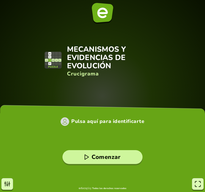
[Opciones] (7, 184)
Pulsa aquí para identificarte (107, 121)
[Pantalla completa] (198, 184)
